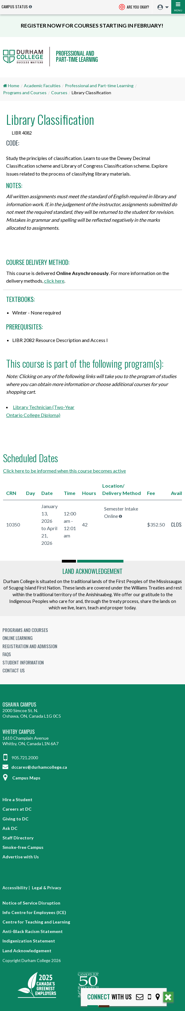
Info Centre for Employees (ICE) (34, 912)
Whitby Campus (18, 732)
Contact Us (13, 670)
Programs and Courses (25, 92)
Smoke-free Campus (22, 847)
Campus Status (15, 6)
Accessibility (15, 887)
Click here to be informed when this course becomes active (64, 471)
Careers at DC (17, 809)
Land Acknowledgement (92, 571)
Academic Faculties (42, 85)
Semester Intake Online (121, 512)
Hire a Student (17, 799)
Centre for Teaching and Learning (36, 921)
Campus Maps (21, 777)
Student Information (23, 662)
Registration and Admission (29, 646)
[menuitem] (161, 7)
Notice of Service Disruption (31, 902)
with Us (109, 997)
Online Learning (17, 637)
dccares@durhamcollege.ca (34, 767)
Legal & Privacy (46, 887)
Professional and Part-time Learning (99, 85)
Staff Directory (17, 837)
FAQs (6, 654)
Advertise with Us (20, 856)
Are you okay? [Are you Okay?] (134, 7)
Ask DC (9, 828)
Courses (59, 92)
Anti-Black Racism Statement (32, 931)
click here (54, 281)
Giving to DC (15, 818)
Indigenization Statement (28, 940)
